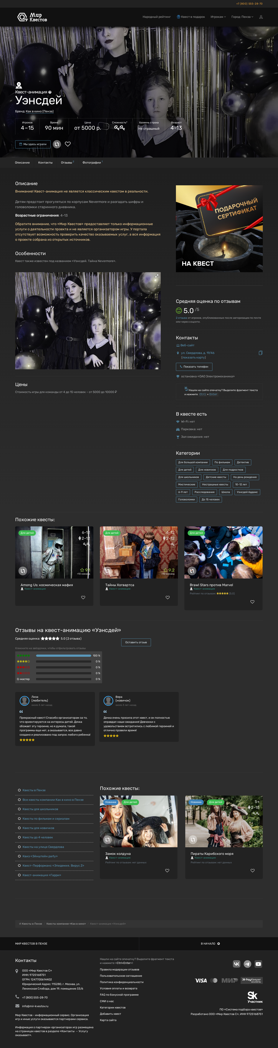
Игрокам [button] (218, 17)
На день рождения (245, 477)
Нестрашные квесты (215, 484)
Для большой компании (193, 462)
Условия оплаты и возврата (118, 988)
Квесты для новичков (36, 828)
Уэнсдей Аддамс (247, 492)
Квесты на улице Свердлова (41, 847)
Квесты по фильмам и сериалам (44, 819)
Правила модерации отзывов (119, 969)
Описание (22, 162)
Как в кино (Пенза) (40, 111)
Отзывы (67, 162)
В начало (210, 943)
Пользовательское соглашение (121, 975)
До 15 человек (211, 499)
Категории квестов (113, 1007)
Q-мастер (23, 679)
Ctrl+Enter (124, 963)
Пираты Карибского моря (212, 854)
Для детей (184, 469)
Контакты (45, 162)
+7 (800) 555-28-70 (249, 3)
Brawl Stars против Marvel (211, 585)
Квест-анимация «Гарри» (39, 875)
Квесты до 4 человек (35, 837)
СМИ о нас (107, 1001)
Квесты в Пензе (32, 790)
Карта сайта (108, 1020)
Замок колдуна (118, 854)
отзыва (181, 317)
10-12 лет (241, 484)
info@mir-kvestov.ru (35, 1006)
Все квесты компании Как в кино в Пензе (51, 800)
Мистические (186, 484)
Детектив (243, 462)
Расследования (205, 492)
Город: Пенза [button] (242, 17)
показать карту (193, 357)
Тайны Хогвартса (119, 585)
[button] (156, 275)
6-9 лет (183, 492)
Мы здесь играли (32, 144)
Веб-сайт (187, 345)
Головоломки (186, 499)
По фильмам (222, 462)
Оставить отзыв (136, 642)
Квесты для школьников (38, 809)
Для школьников (188, 477)
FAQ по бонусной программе (119, 994)
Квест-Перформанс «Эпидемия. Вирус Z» (51, 865)
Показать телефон (194, 366)
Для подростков (233, 469)
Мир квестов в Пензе (31, 943)
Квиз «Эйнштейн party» (38, 856)
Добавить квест (110, 1013)
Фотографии (93, 162)
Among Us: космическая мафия (47, 585)
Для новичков (207, 469)
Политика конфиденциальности (122, 982)
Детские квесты (216, 477)
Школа (226, 492)
